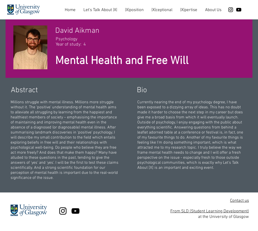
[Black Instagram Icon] (231, 10)
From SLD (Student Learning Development (209, 211)
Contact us (239, 200)
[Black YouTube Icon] (239, 10)
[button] (100, 8)
